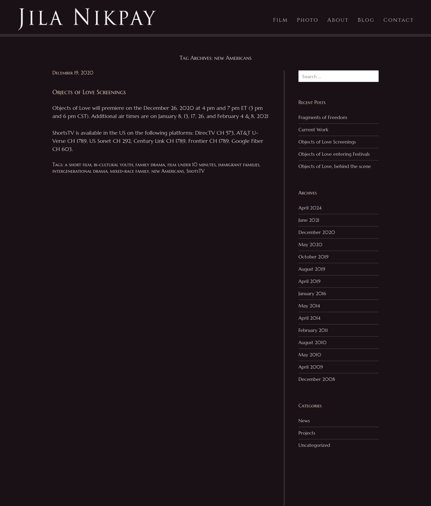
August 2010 (312, 342)
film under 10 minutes (192, 165)
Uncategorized (314, 445)
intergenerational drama (80, 171)
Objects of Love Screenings (327, 142)
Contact (398, 20)
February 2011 (313, 330)
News (304, 421)
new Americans (167, 171)
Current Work (313, 129)
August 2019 (311, 269)
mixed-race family (129, 171)
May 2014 (309, 306)
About (338, 20)
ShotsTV (195, 171)
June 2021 (309, 220)
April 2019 (309, 281)
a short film (78, 165)
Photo (307, 20)
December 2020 (316, 232)
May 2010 (309, 355)
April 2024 (310, 208)
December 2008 (316, 379)
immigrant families (238, 165)
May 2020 (310, 244)
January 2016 (312, 293)
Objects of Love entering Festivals (334, 154)
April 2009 (310, 367)
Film (280, 20)
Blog (366, 20)
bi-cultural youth (113, 165)
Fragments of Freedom (322, 117)
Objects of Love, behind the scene (334, 166)
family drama (150, 165)
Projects (306, 433)
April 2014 (309, 318)
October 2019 (313, 257)
